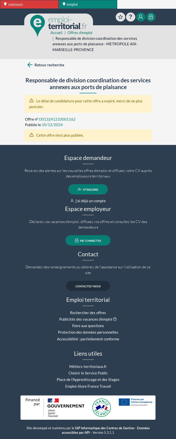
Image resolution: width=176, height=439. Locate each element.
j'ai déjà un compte (88, 200)
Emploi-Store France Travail (88, 386)
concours (13, 4)
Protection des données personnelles (88, 332)
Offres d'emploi (80, 32)
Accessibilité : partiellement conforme (88, 339)
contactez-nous (88, 286)
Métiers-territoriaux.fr (88, 366)
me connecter (88, 240)
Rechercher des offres (88, 312)
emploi (70, 4)
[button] (115, 319)
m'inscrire (88, 189)
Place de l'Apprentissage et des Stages (88, 379)
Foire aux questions (88, 325)
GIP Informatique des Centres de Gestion (104, 428)
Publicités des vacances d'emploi (85, 319)
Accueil (56, 32)
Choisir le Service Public (88, 373)
